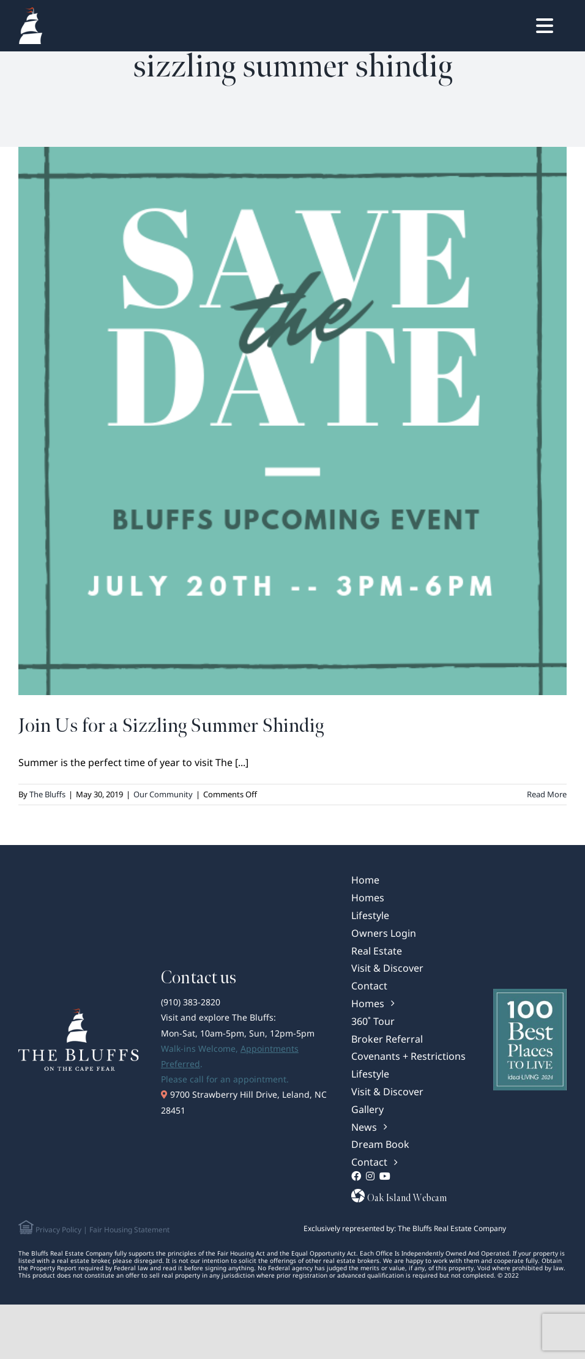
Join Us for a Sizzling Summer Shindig (171, 726)
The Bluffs (47, 794)
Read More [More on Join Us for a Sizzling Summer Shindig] (547, 794)
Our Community (163, 794)
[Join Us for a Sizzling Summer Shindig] (292, 421)
